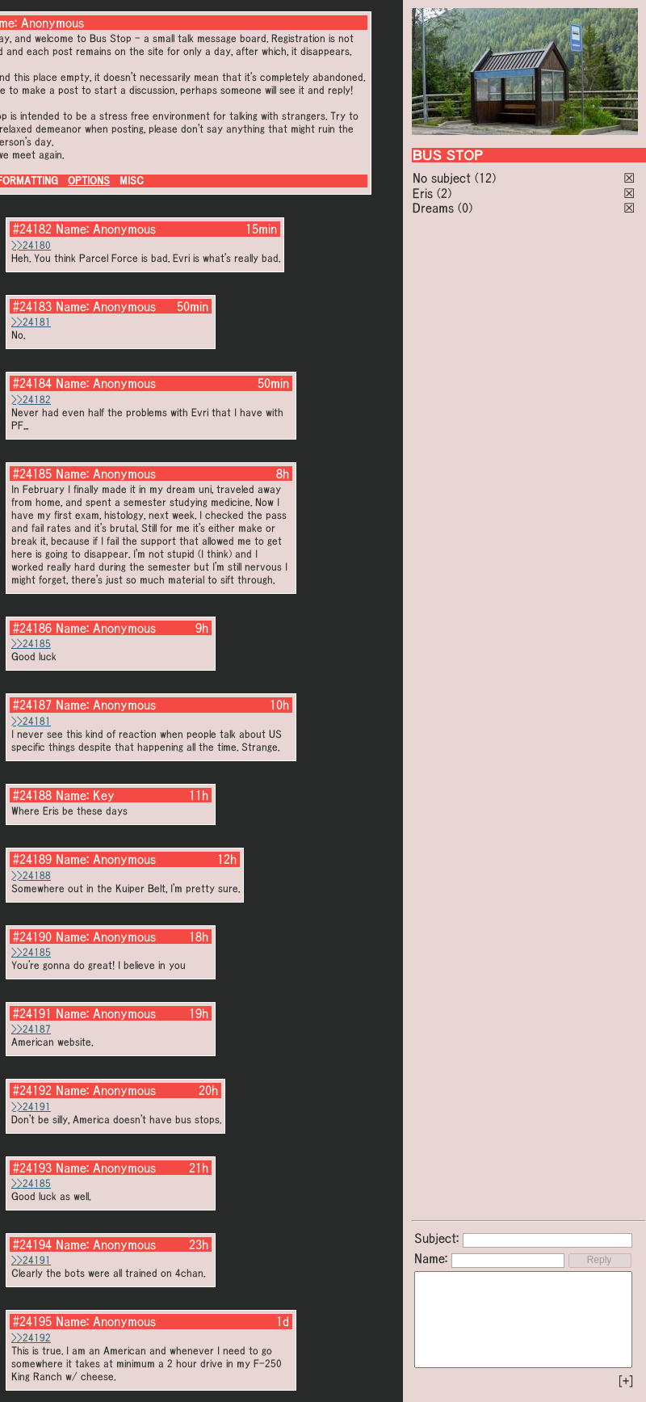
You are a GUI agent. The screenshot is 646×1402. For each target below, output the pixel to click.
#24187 (32, 704)
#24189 (32, 859)
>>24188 (31, 875)
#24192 (32, 1090)
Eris (423, 193)
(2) (444, 193)
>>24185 (31, 643)
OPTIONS (89, 180)
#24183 (32, 306)
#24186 (32, 627)
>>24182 (31, 399)
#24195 (32, 1321)
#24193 (32, 1167)
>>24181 (31, 322)
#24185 (32, 473)
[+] (626, 1381)
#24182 (32, 228)
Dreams (433, 207)
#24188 (32, 795)
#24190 (32, 936)
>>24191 (31, 1106)
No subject (444, 177)
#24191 (32, 1013)
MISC (132, 180)
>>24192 (31, 1338)
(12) (485, 177)
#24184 (32, 383)
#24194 (32, 1244)
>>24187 (31, 1029)
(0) (465, 207)
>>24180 (31, 245)
